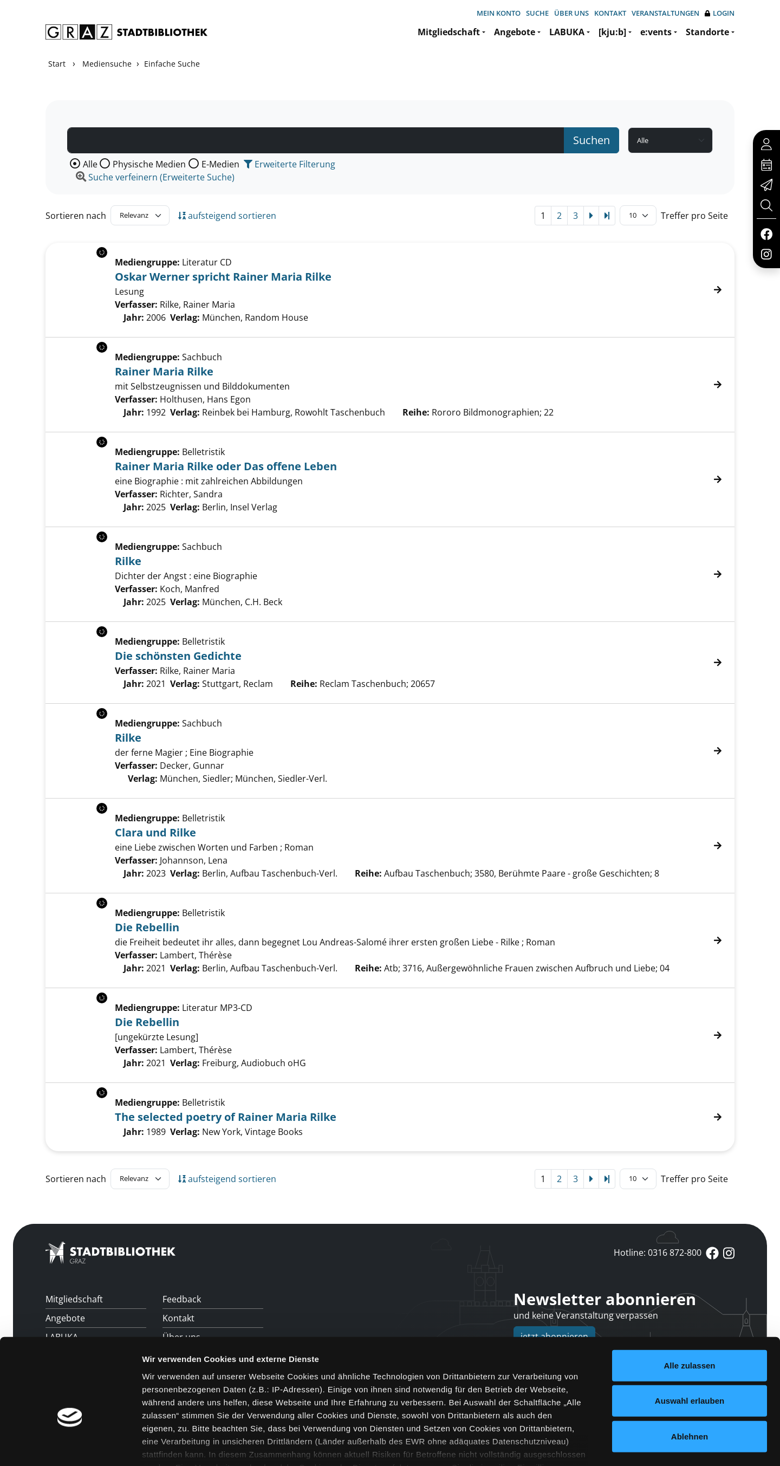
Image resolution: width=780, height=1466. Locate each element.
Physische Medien (149, 164)
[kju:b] (612, 32)
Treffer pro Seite (694, 216)
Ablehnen (689, 1371)
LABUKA (566, 32)
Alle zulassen (689, 1300)
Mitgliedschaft (449, 32)
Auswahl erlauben (689, 1335)
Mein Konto (499, 13)
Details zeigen (576, 1444)
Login (719, 13)
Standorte (707, 32)
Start (57, 64)
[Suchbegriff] (315, 140)
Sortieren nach (76, 216)
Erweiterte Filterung (289, 164)
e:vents (656, 32)
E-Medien (220, 164)
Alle (90, 164)
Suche (537, 13)
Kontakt (610, 13)
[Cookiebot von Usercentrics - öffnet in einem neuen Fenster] (70, 1445)
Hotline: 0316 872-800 (657, 1253)
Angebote (514, 32)
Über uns (571, 13)
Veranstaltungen (665, 13)
